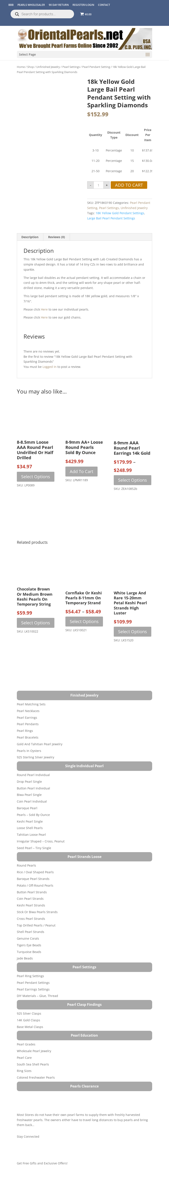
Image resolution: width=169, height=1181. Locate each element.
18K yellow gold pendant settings (120, 213)
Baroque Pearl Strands (33, 879)
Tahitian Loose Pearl (31, 835)
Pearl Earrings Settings (33, 989)
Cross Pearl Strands (31, 919)
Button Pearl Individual (33, 788)
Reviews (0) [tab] (56, 237)
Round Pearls (26, 865)
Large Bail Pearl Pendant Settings (111, 218)
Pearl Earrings (27, 717)
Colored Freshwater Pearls (36, 1077)
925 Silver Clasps (29, 1013)
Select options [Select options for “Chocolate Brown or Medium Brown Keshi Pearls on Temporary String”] (35, 623)
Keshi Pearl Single (30, 821)
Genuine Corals (28, 938)
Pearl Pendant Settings (33, 983)
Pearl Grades (26, 1044)
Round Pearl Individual (33, 775)
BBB (11, 5)
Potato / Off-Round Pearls (35, 885)
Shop (30, 67)
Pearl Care (24, 1058)
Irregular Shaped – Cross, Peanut (41, 841)
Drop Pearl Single (29, 782)
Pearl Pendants (28, 724)
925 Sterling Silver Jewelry (35, 757)
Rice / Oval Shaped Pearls (35, 872)
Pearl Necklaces (28, 711)
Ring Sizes (24, 1071)
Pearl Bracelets (27, 737)
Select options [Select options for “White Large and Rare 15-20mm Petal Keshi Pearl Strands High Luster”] (132, 631)
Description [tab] (29, 237)
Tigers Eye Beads (29, 945)
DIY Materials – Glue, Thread (37, 996)
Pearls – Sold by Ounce (33, 815)
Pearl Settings (71, 67)
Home (21, 67)
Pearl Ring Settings (30, 976)
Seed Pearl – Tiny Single (34, 848)
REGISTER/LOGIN (83, 5)
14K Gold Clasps (28, 1020)
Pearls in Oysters (29, 751)
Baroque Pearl (27, 808)
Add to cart (129, 185)
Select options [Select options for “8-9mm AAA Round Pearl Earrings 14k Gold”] (132, 480)
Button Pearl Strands (32, 892)
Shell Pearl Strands (30, 932)
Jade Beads (25, 958)
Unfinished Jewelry (48, 67)
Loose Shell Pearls (30, 828)
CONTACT (104, 5)
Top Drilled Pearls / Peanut (36, 925)
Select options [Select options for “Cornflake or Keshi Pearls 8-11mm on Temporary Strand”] (84, 621)
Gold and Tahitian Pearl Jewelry (39, 744)
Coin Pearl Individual (32, 801)
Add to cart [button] (81, 471)
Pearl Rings (25, 731)
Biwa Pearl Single (29, 795)
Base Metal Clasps (30, 1027)
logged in (50, 367)
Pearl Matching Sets (31, 704)
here (44, 309)
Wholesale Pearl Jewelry (34, 1051)
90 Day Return (59, 5)
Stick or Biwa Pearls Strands (37, 912)
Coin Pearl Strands (30, 899)
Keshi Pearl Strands (31, 905)
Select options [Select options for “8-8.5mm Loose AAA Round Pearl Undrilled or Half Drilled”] (35, 477)
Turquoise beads (29, 952)
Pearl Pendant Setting (96, 67)
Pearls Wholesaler (31, 5)
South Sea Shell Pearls (33, 1064)
